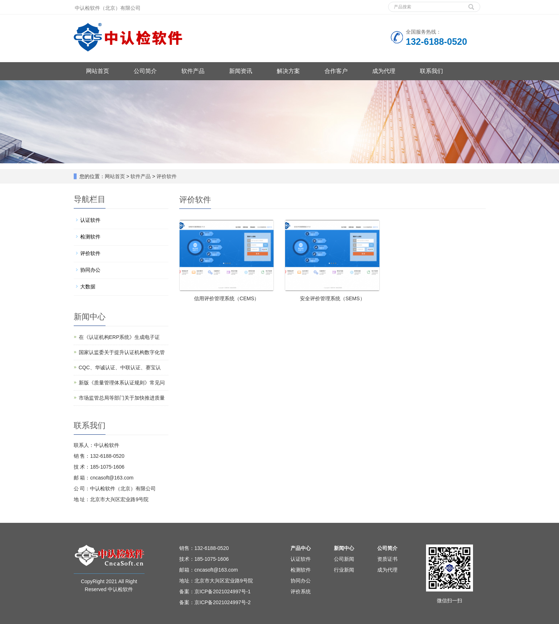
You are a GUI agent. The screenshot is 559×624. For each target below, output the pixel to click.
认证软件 (90, 220)
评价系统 (301, 591)
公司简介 (145, 71)
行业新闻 (344, 570)
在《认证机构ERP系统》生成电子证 (119, 337)
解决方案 (288, 71)
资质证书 (387, 559)
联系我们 (431, 71)
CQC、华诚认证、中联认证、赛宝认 (120, 367)
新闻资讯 (240, 71)
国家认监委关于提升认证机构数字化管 (122, 352)
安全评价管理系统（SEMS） (332, 298)
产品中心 (301, 548)
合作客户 (336, 71)
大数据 (87, 286)
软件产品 (193, 71)
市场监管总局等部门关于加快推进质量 (122, 398)
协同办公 (90, 270)
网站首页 (97, 71)
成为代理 (383, 71)
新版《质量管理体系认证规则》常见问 (122, 383)
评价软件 (166, 176)
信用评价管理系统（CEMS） (226, 298)
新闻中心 (344, 548)
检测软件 (90, 237)
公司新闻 (344, 559)
